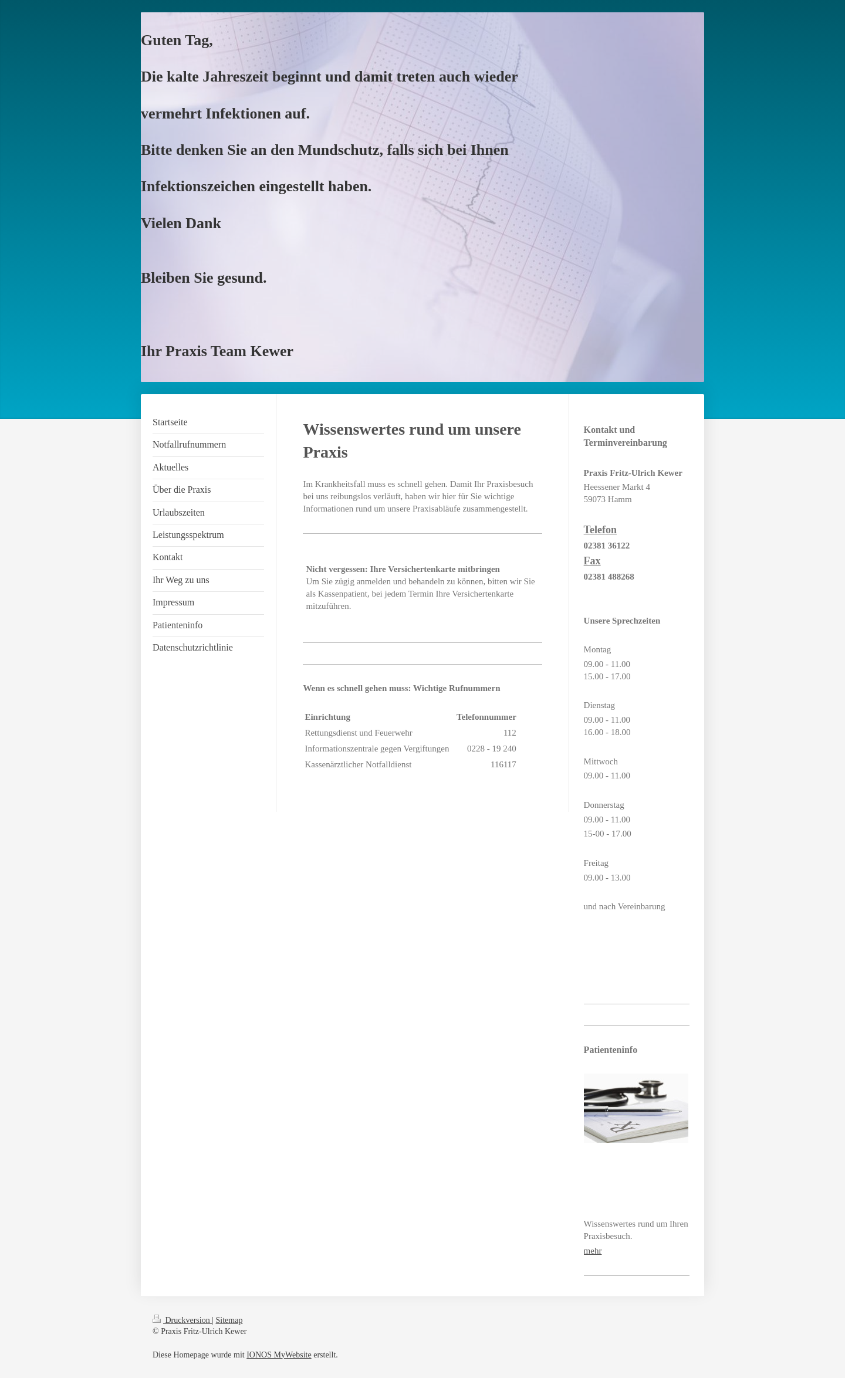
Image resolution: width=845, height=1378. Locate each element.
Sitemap (229, 1320)
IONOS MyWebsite (278, 1354)
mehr (593, 1250)
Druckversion (182, 1320)
